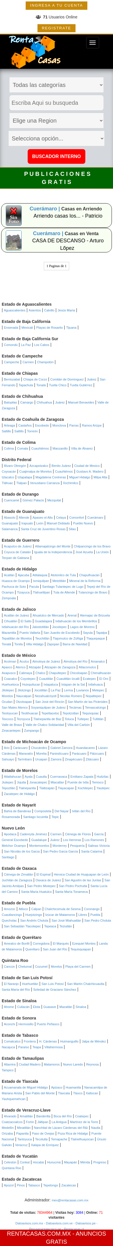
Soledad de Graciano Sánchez (54, 989)
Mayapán (70, 1162)
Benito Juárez (61, 465)
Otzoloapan (24, 701)
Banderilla (43, 1116)
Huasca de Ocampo (16, 581)
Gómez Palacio (33, 500)
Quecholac (9, 920)
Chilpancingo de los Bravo (92, 546)
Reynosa (92, 1064)
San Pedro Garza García (60, 851)
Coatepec (81, 1116)
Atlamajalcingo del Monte (53, 546)
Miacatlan (57, 782)
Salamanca (10, 529)
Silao (72, 529)
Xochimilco (70, 483)
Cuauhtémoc (40, 448)
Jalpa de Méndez (94, 1041)
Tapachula (26, 385)
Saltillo (6, 431)
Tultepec (83, 719)
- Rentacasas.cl (72, 1229)
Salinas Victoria (99, 845)
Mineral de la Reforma (84, 581)
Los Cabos (41, 345)
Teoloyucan (10, 713)
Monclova (59, 425)
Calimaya (25, 673)
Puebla (95, 914)
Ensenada (11, 327)
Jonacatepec (38, 782)
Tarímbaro (25, 759)
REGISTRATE (56, 28)
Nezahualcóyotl (45, 696)
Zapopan (53, 644)
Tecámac (75, 707)
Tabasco (34, 1185)
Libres (82, 914)
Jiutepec (8, 782)
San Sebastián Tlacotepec (22, 926)
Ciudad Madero (29, 1064)
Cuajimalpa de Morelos (35, 471)
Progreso (99, 1162)
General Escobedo (15, 840)
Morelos (7, 696)
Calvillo (49, 310)
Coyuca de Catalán (17, 552)
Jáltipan (42, 1122)
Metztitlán (59, 581)
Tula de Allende (64, 592)
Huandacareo (85, 747)
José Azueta (84, 552)
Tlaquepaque (95, 638)
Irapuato (27, 523)
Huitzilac (103, 776)
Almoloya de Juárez (46, 661)
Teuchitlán (42, 638)
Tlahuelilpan (41, 592)
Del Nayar (61, 811)
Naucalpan (24, 696)
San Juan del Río (55, 949)
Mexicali (27, 327)
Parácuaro (79, 753)
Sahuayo (8, 759)
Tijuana (71, 327)
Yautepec (103, 788)
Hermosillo (25, 1024)
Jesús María (66, 310)
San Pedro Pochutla (73, 886)
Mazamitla (9, 632)
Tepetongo (50, 1185)
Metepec (98, 690)
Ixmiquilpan (41, 581)
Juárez (92, 379)
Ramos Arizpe (91, 425)
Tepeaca (50, 926)
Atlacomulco (87, 667)
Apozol (9, 1185)
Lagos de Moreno (82, 627)
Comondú (11, 345)
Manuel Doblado (58, 523)
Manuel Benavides (81, 402)
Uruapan (41, 759)
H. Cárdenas (48, 1041)
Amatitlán (26, 1116)
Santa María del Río (16, 989)
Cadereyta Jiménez (33, 834)
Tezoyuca (23, 719)
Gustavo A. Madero (89, 471)
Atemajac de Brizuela (95, 615)
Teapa (37, 1047)
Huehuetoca (10, 684)
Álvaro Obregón (15, 465)
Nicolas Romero (71, 696)
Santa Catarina (91, 851)
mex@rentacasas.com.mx (70, 1200)
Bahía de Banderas (17, 811)
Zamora (55, 759)
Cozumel (41, 966)
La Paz (26, 345)
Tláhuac (7, 483)
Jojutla (21, 782)
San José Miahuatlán (66, 920)
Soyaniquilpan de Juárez (48, 707)
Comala (22, 448)
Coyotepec (28, 678)
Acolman (10, 661)
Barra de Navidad (75, 644)
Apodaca (10, 834)
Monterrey (59, 845)
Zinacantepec (11, 730)
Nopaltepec (94, 696)
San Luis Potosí (53, 984)
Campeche (11, 362)
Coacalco (10, 678)
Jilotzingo (24, 690)
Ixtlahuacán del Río (15, 627)
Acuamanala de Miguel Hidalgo (26, 1087)
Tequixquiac (90, 713)
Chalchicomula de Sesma (63, 909)
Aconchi (9, 1024)
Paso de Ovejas (43, 1133)
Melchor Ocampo (14, 845)
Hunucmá (54, 1162)
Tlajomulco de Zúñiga (68, 638)
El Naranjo (11, 984)
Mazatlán (65, 1007)
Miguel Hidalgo (79, 477)
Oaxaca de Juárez (48, 880)
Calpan (36, 909)
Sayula (88, 632)
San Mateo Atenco (15, 707)
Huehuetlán (30, 984)
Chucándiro (39, 747)
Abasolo (10, 517)
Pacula (34, 586)
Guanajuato (10, 523)
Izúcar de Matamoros (60, 914)
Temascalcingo (95, 707)
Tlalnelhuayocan (82, 1139)
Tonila (18, 644)
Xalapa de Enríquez (45, 1145)
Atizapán (35, 667)
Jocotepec (59, 627)
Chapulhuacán (89, 575)
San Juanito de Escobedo (62, 632)
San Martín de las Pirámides (88, 701)
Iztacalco (8, 477)
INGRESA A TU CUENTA (56, 5)
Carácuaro (20, 747)
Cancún (9, 966)
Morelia (41, 753)
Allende (24, 517)
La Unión (102, 552)
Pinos (21, 1185)
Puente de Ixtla (77, 782)
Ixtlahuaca (95, 684)
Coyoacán (9, 471)
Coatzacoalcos (12, 1122)
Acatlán (9, 575)
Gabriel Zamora (61, 747)
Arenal (72, 615)
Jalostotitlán (40, 627)
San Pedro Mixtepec (41, 886)
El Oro (103, 678)
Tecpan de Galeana (15, 558)
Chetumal (25, 966)
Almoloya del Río (75, 661)
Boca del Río (63, 1116)
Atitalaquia (40, 575)
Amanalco (98, 661)
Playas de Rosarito (49, 327)
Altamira (10, 1064)
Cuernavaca (58, 776)
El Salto (25, 621)
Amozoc (10, 909)
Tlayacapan (66, 788)
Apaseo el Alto (43, 517)
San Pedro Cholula (97, 920)
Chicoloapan (78, 673)
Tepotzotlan (71, 713)
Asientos (35, 310)
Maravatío (26, 753)
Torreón (32, 431)
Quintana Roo (11, 1168)
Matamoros (52, 1064)
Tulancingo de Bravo (93, 592)
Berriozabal (12, 379)
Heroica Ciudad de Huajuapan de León (81, 874)
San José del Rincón (49, 701)
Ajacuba (23, 575)
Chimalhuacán (101, 673)
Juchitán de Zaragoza (17, 880)
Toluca (69, 719)
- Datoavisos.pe (84, 1223)
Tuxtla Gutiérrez (81, 385)
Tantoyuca (24, 1139)
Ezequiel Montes (83, 943)
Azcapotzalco (38, 465)
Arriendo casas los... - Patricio (67, 216)
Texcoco (7, 719)
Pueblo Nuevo (83, 523)
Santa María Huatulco (36, 891)
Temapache (59, 1139)
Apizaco (56, 1087)
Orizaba (7, 1133)
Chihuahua (44, 402)
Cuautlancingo (12, 914)
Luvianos (82, 690)
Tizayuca (23, 592)
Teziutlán (65, 926)
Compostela (42, 811)
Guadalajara (43, 621)
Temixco (97, 782)
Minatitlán (24, 1127)
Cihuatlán (10, 621)
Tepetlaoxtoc (50, 713)
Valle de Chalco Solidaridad (44, 724)
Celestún (10, 1162)
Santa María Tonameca (71, 891)
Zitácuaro (92, 759)
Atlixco (23, 909)
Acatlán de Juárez (16, 615)
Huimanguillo (69, 1041)
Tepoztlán (8, 788)
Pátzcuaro (97, 753)
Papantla (22, 1133)
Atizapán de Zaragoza (60, 667)
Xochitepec (85, 788)
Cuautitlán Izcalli (68, 678)
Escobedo (42, 425)
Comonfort (76, 517)
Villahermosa (53, 1047)
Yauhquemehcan (13, 1099)
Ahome (9, 1007)
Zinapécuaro (73, 759)
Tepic (55, 817)
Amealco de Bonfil (17, 943)
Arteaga (9, 425)
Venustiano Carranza (45, 483)
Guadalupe (39, 840)
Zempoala (9, 598)
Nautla (95, 1127)
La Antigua (59, 1122)
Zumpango (31, 730)
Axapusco (9, 673)
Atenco (20, 667)
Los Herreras (72, 840)
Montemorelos (39, 845)
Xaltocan (92, 1093)
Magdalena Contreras (50, 477)
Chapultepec (58, 673)
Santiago (8, 857)
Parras (73, 425)
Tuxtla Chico (58, 385)
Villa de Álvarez (82, 448)
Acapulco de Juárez (18, 546)
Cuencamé (11, 500)
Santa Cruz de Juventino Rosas (43, 529)
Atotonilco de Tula (63, 575)
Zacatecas (68, 1185)
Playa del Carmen (78, 966)
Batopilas (10, 402)
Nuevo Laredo (73, 1064)
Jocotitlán (40, 690)
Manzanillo (60, 448)
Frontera (30, 1041)
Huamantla (73, 1087)
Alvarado (10, 1116)
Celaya (61, 517)
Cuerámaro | (45, 209)
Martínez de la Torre (84, 1122)
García (98, 834)
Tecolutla (41, 1139)
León (39, 523)
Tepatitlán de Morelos (17, 638)
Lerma (68, 690)
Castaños (24, 425)
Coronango (91, 909)
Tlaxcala (64, 1093)
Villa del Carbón (78, 724)
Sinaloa (81, 1007)
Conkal (24, 1162)
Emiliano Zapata (81, 776)
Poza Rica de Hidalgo (73, 1133)
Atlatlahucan (13, 776)
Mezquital (54, 500)
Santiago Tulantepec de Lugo (62, 586)
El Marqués (61, 943)
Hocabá (38, 1162)
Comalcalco (12, 1041)
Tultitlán (98, 719)
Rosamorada (11, 817)
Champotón (45, 362)
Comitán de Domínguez (67, 379)
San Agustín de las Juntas (83, 880)
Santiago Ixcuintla (35, 817)
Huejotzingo (33, 914)
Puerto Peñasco (48, 1024)
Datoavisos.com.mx (29, 1223)
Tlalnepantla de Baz (47, 719)
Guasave (50, 1007)
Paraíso (23, 1047)
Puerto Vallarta (30, 632)
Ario (7, 747)
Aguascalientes (15, 310)
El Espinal (43, 874)
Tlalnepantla (27, 788)
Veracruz (21, 1145)
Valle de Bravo (12, 724)
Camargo (26, 402)
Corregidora (41, 943)
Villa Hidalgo (35, 644)
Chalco (40, 673)
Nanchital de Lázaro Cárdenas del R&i (61, 1127)
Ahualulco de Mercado (48, 615)
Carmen (28, 362)
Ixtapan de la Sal (73, 684)
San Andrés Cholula (34, 920)
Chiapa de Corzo (35, 379)
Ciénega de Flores (78, 834)
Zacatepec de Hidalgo (19, 794)
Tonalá (41, 385)
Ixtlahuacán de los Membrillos (76, 621)
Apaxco (7, 667)
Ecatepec (89, 678)
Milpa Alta (100, 477)
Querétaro (32, 949)
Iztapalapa (25, 477)
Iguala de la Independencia (53, 552)
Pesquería (77, 845)
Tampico (8, 1070)
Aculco (24, 661)
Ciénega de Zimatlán (18, 874)
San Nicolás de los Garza (22, 851)
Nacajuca (8, 1047)
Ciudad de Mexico (87, 465)
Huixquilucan (31, 684)
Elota (36, 1007)
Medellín (8, 1127)
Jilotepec (8, 690)
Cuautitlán (46, 678)
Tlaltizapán (46, 788)
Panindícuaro (59, 753)
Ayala (29, 776)
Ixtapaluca (51, 684)
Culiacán (23, 1007)
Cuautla (41, 776)
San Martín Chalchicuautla (85, 984)
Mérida (85, 1162)
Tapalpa (101, 632)
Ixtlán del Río (81, 811)
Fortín (30, 1122)
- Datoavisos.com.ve (58, 1223)
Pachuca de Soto (14, 586)
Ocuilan (7, 701)
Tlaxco (77, 1093)
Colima (9, 448)
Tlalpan (21, 483)
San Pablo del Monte (40, 1093)
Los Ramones (94, 840)
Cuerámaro (95, 517)
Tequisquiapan (81, 949)
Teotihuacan (29, 713)
